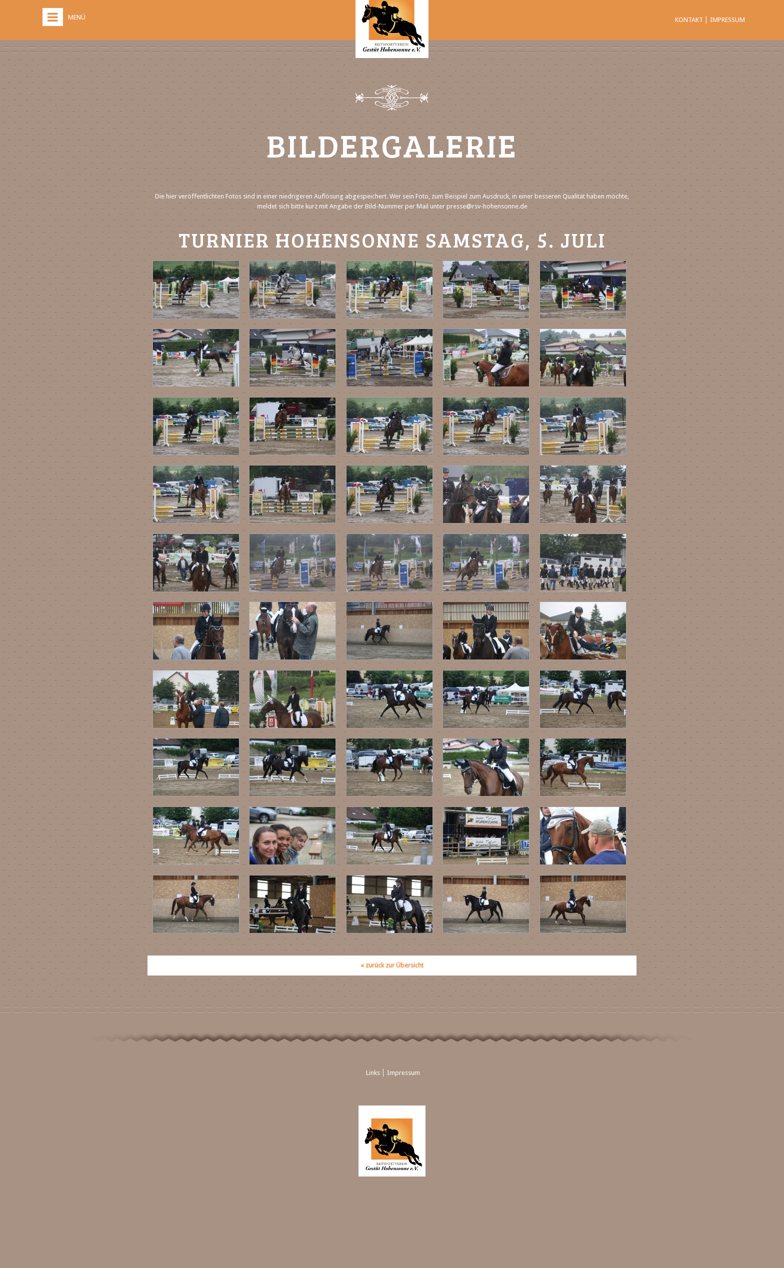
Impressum (727, 20)
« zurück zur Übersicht (392, 965)
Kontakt (689, 20)
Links (373, 1072)
